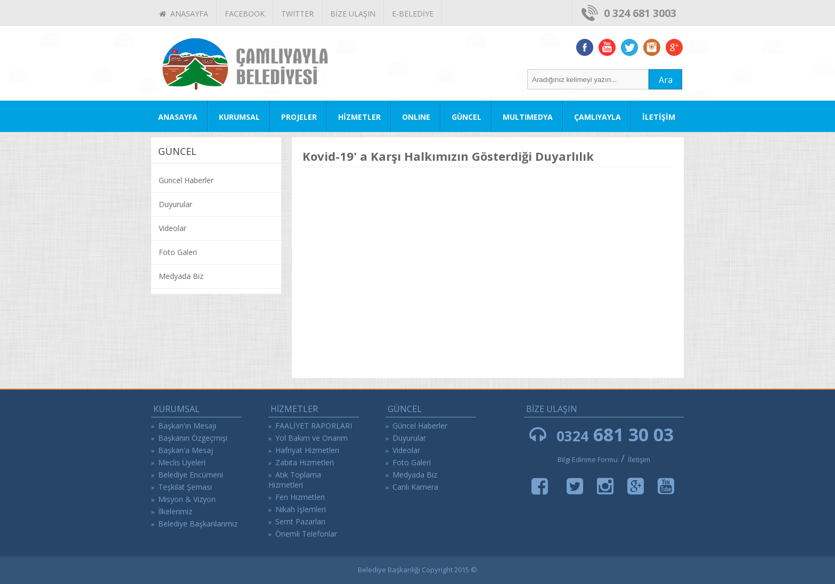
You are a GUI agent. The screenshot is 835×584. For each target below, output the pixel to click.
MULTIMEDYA (528, 117)
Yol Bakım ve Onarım (311, 438)
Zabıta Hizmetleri (304, 462)
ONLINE (416, 117)
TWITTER (297, 14)
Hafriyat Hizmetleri (307, 450)
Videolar (172, 228)
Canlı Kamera (415, 487)
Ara (666, 80)
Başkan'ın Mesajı (187, 426)
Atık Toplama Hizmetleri (294, 480)
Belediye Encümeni (190, 475)
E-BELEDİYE (412, 14)
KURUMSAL (239, 117)
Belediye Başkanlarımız (198, 524)
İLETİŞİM (658, 117)
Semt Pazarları (300, 521)
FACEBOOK (245, 14)
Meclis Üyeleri (182, 462)
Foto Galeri (178, 252)
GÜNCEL (466, 117)
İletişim (639, 459)
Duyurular (175, 204)
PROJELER (299, 117)
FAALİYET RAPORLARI (313, 426)
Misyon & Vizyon (187, 499)
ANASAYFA (183, 14)
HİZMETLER (359, 117)
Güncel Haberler (186, 180)
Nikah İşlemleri (300, 509)
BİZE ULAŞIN (352, 14)
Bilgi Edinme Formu (588, 459)
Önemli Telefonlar (306, 534)
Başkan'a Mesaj (185, 450)
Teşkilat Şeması (185, 487)
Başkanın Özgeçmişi (192, 438)
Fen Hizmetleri (300, 497)
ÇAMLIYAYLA (597, 117)
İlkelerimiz (175, 511)
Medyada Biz (181, 276)
